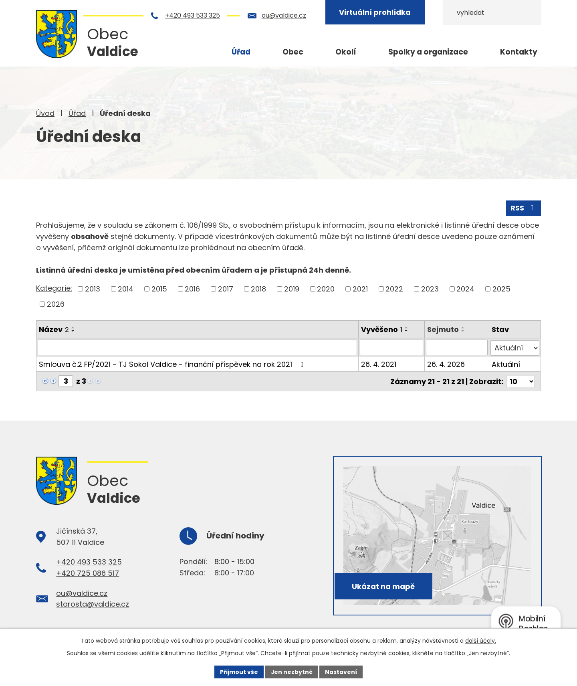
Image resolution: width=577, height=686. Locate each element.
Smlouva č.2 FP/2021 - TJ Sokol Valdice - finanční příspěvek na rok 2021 (173, 363)
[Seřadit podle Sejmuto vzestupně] (463, 327)
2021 (360, 289)
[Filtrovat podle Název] (197, 347)
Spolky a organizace (428, 52)
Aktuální (506, 363)
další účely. (480, 640)
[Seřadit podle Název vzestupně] (73, 327)
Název (54, 329)
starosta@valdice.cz (92, 603)
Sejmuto (443, 329)
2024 (465, 289)
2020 (326, 289)
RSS (523, 208)
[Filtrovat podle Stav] (514, 347)
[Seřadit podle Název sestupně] (73, 330)
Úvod (45, 113)
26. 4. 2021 (379, 363)
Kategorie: (54, 288)
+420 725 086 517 (87, 572)
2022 (394, 289)
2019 (291, 289)
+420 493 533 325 (197, 15)
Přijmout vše (239, 672)
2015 (159, 289)
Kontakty (518, 52)
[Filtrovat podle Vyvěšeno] (392, 347)
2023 (430, 289)
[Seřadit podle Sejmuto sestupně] (463, 330)
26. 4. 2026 (446, 363)
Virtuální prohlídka (380, 12)
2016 (192, 289)
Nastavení (341, 672)
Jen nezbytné (291, 672)
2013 (92, 289)
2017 (225, 289)
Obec (292, 52)
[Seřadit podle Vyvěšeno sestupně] (407, 330)
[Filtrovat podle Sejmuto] (457, 347)
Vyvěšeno (382, 329)
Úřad (77, 113)
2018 (258, 289)
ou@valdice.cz (288, 15)
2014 (125, 289)
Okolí (345, 52)
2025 (501, 289)
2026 (56, 304)
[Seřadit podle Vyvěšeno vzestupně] (407, 327)
